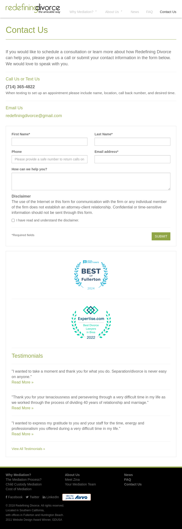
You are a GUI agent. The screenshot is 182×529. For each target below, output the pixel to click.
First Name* (21, 134)
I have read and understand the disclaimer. (45, 220)
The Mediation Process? (23, 479)
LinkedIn (51, 497)
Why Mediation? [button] (84, 11)
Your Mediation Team (80, 484)
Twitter (32, 497)
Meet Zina (72, 479)
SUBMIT (161, 236)
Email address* (106, 152)
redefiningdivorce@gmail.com (34, 115)
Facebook (14, 497)
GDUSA (57, 519)
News (135, 12)
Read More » (23, 382)
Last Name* (104, 134)
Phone (17, 152)
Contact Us (168, 12)
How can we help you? (29, 169)
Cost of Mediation (19, 489)
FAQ (149, 12)
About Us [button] (114, 11)
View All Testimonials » (28, 449)
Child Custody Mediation (24, 484)
